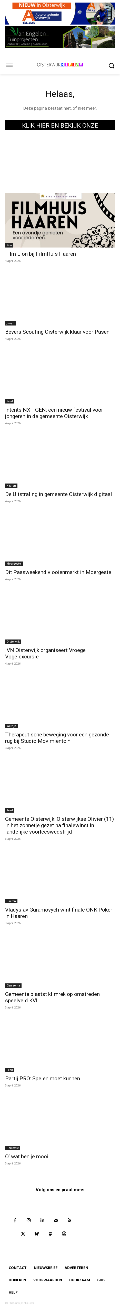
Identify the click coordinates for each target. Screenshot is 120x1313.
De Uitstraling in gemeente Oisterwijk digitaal (58, 494)
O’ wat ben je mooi (26, 1156)
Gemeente (13, 985)
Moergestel (14, 563)
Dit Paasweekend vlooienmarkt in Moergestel (59, 572)
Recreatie (13, 1148)
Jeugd (10, 323)
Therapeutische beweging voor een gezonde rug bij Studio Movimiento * (57, 738)
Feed (10, 401)
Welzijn (11, 726)
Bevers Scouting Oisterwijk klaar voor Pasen (57, 332)
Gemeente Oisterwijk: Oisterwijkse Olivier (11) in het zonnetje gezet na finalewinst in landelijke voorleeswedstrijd (59, 825)
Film (9, 245)
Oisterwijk (13, 641)
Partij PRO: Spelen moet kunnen (42, 1078)
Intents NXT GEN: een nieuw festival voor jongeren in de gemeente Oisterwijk (54, 413)
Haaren (11, 485)
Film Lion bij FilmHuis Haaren (40, 254)
